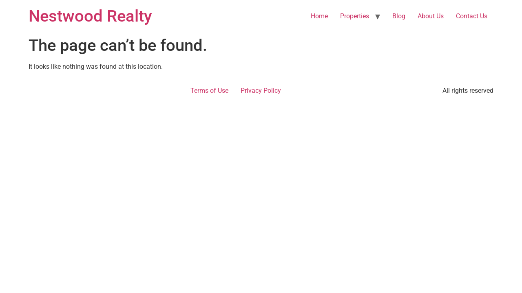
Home (319, 16)
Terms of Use (209, 90)
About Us (431, 16)
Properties (354, 16)
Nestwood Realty (90, 16)
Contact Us (471, 16)
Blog (398, 16)
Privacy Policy (261, 90)
